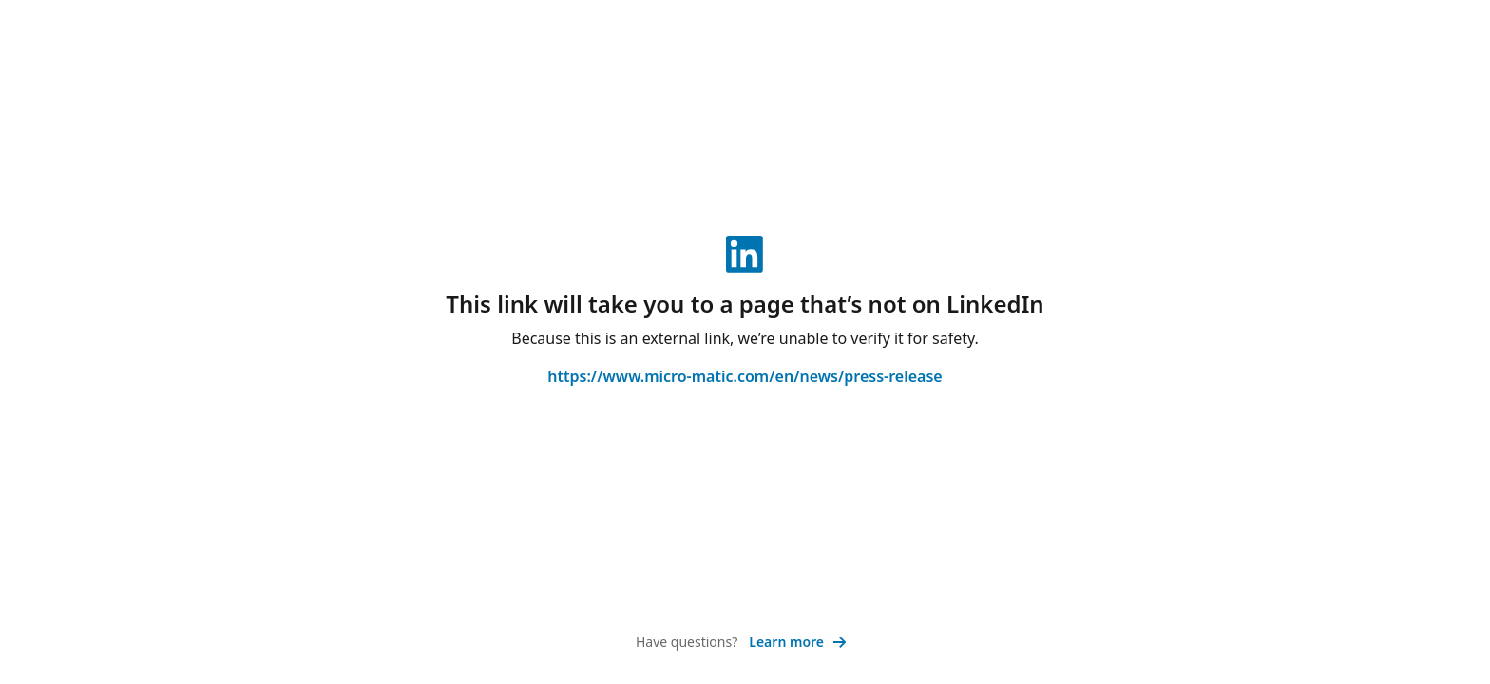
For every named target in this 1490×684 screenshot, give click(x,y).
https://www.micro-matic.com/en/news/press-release (744, 376)
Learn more (798, 642)
